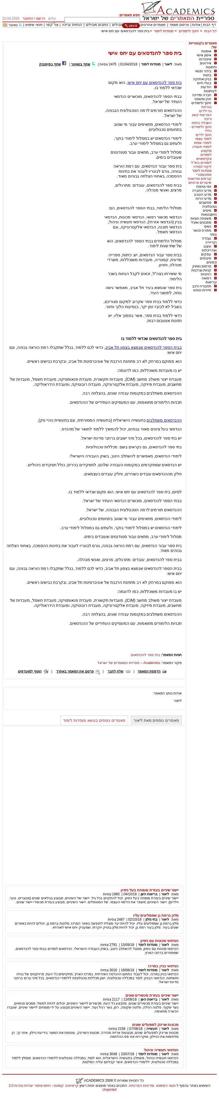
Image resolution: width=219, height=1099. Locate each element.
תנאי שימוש (33, 25)
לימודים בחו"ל (201, 163)
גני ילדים (205, 111)
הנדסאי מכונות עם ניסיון (159, 941)
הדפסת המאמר (149, 671)
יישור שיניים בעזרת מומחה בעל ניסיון (150, 890)
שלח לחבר (115, 671)
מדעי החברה (201, 191)
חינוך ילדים (204, 135)
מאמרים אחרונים (153, 25)
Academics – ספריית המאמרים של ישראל (129, 663)
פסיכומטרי (204, 175)
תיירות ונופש (202, 290)
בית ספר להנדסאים (145, 655)
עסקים (206, 254)
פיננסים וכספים (208, 260)
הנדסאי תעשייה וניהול (161, 1050)
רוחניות (206, 274)
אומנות (206, 51)
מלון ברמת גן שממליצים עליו (156, 915)
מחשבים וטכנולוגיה (208, 205)
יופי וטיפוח (203, 187)
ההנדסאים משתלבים (164, 420)
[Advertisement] (113, 39)
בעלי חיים (204, 83)
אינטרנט (205, 59)
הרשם (40, 18)
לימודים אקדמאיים (204, 157)
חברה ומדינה (201, 95)
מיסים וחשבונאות (209, 212)
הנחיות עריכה (72, 25)
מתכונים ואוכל (201, 222)
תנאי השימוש (165, 1086)
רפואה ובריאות (209, 280)
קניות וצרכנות (201, 270)
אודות (196, 25)
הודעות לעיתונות (209, 89)
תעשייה (151, 1029)
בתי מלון (151, 919)
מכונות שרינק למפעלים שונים (155, 1024)
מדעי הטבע (202, 195)
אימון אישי (204, 55)
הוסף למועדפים (29, 671)
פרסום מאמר (179, 25)
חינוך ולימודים (189, 31)
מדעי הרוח (203, 199)
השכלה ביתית (202, 123)
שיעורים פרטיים (200, 183)
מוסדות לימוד (163, 31)
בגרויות (206, 107)
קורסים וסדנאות (200, 179)
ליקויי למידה (202, 167)
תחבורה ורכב (201, 286)
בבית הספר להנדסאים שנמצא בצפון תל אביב (143, 347)
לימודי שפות (203, 143)
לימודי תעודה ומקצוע (202, 149)
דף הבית (209, 25)
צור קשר (52, 25)
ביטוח (207, 75)
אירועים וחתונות (208, 65)
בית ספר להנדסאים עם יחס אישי (125, 31)
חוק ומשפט (202, 99)
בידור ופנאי (203, 71)
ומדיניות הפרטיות (141, 1086)
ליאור (168, 64)
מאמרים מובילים (124, 25)
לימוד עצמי (203, 139)
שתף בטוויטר (80, 64)
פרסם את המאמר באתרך (75, 671)
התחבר (28, 18)
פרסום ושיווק (201, 266)
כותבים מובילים (97, 25)
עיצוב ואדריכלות (209, 248)
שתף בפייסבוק (50, 64)
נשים (207, 226)
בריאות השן (149, 894)
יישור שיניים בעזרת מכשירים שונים (152, 995)
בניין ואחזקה (202, 79)
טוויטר (13, 25)
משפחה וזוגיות (200, 218)
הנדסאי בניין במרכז (163, 966)
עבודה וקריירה (209, 240)
